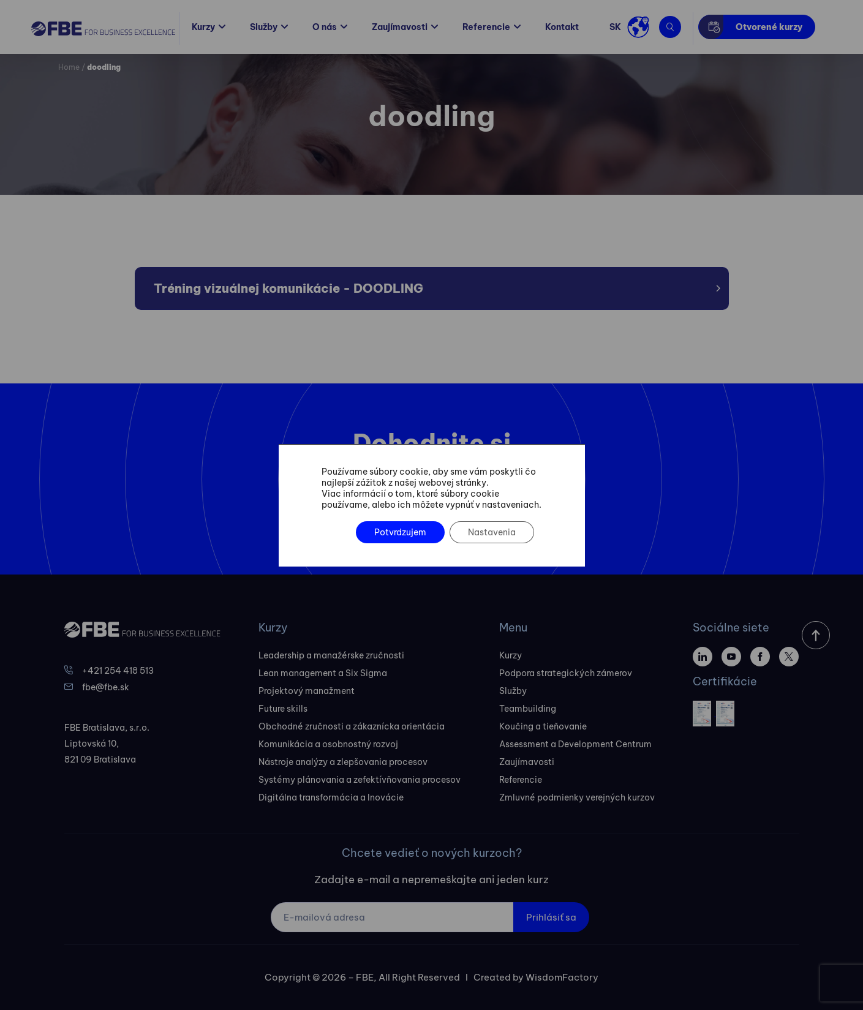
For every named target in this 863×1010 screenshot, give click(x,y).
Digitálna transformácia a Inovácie (331, 797)
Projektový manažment (306, 690)
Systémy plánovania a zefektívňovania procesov (359, 779)
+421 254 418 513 (118, 670)
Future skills (282, 708)
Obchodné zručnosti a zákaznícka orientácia (351, 726)
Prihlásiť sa (551, 917)
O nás (324, 26)
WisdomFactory (562, 977)
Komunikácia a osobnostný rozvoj (328, 744)
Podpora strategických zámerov (565, 673)
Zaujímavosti (400, 26)
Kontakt (562, 26)
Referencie (486, 26)
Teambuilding (527, 708)
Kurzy (203, 26)
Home (69, 67)
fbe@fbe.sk (105, 687)
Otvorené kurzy (769, 26)
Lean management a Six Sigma (322, 673)
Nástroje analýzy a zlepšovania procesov (343, 761)
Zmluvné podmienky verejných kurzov (577, 797)
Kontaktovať (419, 515)
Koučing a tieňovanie (543, 726)
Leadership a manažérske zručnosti (331, 655)
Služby (263, 26)
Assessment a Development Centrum (575, 744)
